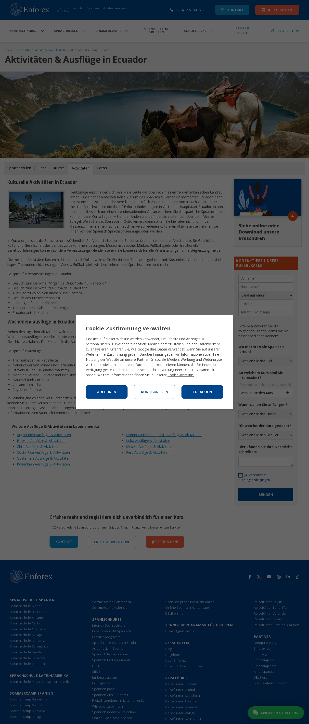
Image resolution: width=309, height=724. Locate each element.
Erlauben (202, 392)
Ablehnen (106, 392)
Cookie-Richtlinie (180, 375)
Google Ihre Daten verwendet (161, 349)
